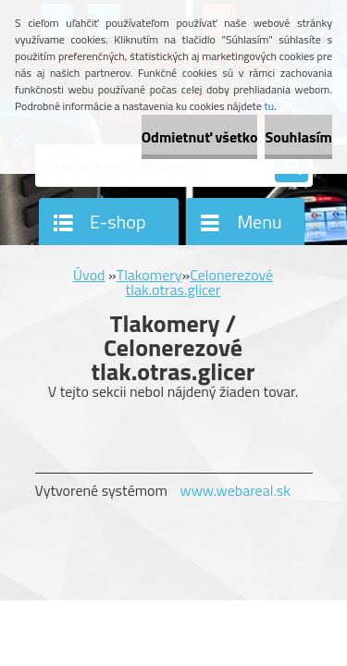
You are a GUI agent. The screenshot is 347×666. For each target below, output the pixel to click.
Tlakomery (149, 275)
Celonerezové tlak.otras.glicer (200, 282)
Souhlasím (298, 137)
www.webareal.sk (235, 490)
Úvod (89, 275)
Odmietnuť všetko (200, 137)
